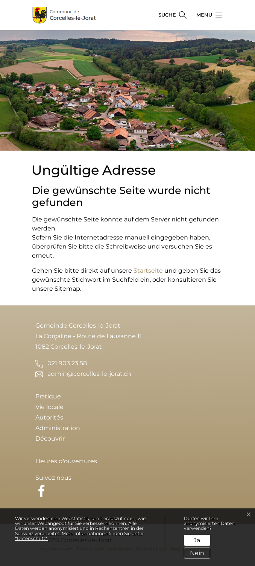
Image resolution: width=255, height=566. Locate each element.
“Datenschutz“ (31, 538)
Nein (197, 553)
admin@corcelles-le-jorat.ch (89, 373)
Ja (197, 540)
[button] (207, 15)
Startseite (148, 270)
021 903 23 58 (67, 363)
